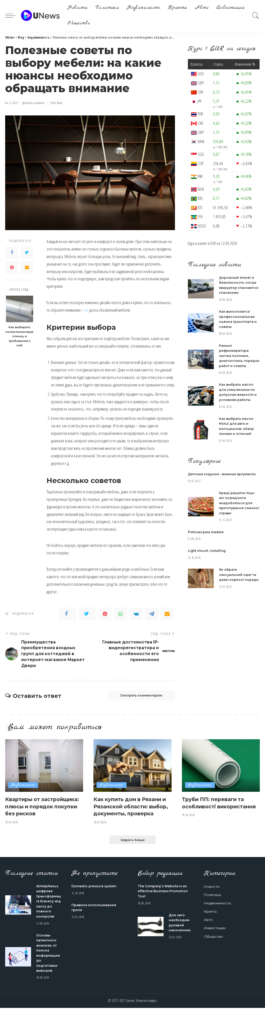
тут (87, 310)
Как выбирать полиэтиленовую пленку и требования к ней (19, 336)
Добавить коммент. (33, 103)
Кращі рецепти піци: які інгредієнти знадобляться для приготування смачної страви (238, 518)
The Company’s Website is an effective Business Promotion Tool (165, 901)
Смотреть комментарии (136, 699)
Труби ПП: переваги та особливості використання (217, 809)
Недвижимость (23, 788)
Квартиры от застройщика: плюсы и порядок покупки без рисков (40, 812)
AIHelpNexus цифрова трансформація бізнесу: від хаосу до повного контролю (48, 911)
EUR (213, 243)
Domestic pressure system (96, 896)
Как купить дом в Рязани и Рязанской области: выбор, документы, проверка (132, 812)
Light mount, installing (208, 566)
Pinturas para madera (208, 547)
